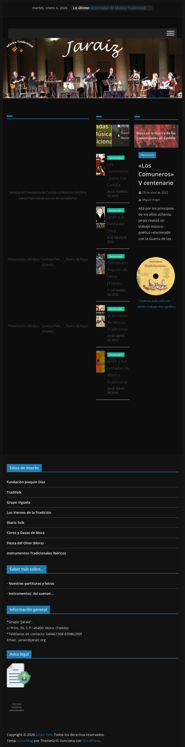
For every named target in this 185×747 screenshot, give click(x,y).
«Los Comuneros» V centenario (156, 174)
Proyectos (147, 155)
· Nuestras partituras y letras (30, 583)
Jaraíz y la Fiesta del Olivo (115, 235)
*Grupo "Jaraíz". (20, 622)
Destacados (116, 169)
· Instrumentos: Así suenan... (30, 593)
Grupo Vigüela (18, 502)
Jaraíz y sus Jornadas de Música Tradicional (110, 130)
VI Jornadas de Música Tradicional (118, 8)
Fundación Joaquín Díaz (26, 482)
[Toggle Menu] (170, 33)
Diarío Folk (15, 522)
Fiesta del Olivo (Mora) (25, 543)
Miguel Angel (151, 200)
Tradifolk (14, 492)
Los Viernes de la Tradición (29, 512)
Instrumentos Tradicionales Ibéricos (36, 553)
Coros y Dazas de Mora (26, 532)
